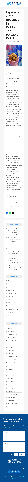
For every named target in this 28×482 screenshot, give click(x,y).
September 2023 (12, 404)
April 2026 (10, 328)
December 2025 (12, 334)
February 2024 (12, 388)
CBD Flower (11, 290)
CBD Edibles (11, 287)
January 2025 (12, 353)
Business (10, 281)
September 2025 (12, 341)
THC (9, 315)
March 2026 (11, 331)
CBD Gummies (12, 293)
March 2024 (11, 385)
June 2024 (11, 375)
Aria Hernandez (12, 41)
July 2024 (10, 372)
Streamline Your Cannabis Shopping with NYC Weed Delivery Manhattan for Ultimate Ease (14, 241)
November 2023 (12, 397)
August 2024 (11, 369)
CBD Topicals (11, 303)
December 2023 (12, 394)
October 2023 (12, 400)
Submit (22, 454)
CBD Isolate (11, 296)
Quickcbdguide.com (18, 476)
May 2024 (10, 378)
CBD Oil (10, 299)
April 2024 (10, 382)
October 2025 (12, 338)
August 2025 (11, 344)
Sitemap (14, 478)
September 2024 (12, 366)
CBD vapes (11, 306)
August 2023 (11, 407)
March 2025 (11, 347)
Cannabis (12, 43)
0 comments (11, 43)
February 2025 (12, 350)
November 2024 (12, 360)
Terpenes (10, 312)
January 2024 (12, 391)
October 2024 (12, 363)
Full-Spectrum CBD (13, 309)
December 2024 (12, 356)
